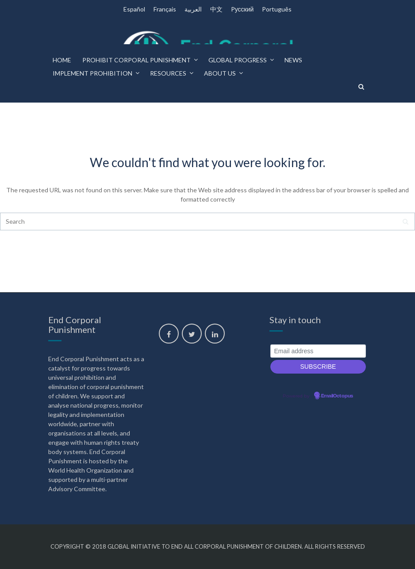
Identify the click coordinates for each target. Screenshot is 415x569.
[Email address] (318, 351)
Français (165, 9)
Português (277, 9)
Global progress (237, 60)
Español (134, 9)
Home (62, 60)
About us (220, 73)
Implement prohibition (92, 73)
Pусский (242, 9)
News (293, 60)
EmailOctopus (337, 396)
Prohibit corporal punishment (136, 60)
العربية (193, 9)
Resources (168, 73)
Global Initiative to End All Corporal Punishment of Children (205, 546)
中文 (216, 9)
